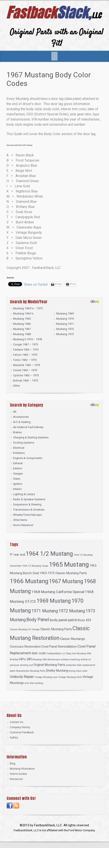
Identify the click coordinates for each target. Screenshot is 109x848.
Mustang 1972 (65, 329)
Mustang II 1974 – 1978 (27, 339)
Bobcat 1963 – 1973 (25, 380)
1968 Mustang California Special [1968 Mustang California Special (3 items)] (58, 592)
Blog (12, 763)
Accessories (21, 416)
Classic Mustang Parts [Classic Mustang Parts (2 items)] (56, 629)
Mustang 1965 (22, 318)
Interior (17, 489)
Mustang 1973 (65, 334)
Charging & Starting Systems (30, 437)
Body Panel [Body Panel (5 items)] (37, 619)
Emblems (19, 453)
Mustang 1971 (65, 323)
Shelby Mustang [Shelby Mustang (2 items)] (57, 671)
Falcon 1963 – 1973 (25, 354)
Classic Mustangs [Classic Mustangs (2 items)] (72, 639)
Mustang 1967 (22, 329)
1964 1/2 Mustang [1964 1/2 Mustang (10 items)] (49, 553)
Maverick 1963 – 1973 (26, 365)
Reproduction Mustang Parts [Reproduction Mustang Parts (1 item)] (30, 671)
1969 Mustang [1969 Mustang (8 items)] (53, 601)
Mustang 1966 (22, 323)
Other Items (20, 520)
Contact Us (16, 722)
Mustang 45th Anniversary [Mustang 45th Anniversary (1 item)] (46, 659)
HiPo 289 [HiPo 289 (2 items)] (25, 659)
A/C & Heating (22, 422)
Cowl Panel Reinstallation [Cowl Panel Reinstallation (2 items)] (59, 646)
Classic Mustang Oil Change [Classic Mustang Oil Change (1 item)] (25, 629)
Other (16, 385)
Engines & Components (27, 458)
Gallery (14, 737)
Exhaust (18, 463)
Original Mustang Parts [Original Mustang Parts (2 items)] (49, 665)
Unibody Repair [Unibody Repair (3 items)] (22, 676)
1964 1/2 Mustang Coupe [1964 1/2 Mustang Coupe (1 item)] (35, 565)
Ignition (17, 483)
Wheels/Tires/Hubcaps (27, 514)
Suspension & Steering (27, 504)
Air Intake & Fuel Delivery (28, 427)
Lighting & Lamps (24, 494)
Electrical (18, 447)
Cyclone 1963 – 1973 (26, 375)
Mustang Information (22, 768)
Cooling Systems (23, 442)
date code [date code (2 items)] (39, 653)
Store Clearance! (23, 525)
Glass (16, 478)
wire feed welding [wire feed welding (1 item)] (33, 683)
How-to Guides (18, 773)
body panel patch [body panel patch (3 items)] (63, 620)
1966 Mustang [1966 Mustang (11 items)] (29, 581)
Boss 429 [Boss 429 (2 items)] (84, 620)
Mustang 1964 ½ (23, 313)
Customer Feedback (22, 732)
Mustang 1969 (65, 313)
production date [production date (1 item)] (74, 665)
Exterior (17, 468)
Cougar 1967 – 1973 (25, 344)
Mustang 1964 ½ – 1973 (28, 308)
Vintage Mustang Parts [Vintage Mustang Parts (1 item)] (70, 677)
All (14, 411)
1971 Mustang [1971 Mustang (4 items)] (45, 611)
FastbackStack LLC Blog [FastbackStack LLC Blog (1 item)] (58, 653)
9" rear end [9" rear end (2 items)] (17, 555)
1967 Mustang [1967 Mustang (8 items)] (66, 581)
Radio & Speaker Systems (29, 499)
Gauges (18, 473)
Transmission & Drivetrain (29, 509)
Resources (16, 779)
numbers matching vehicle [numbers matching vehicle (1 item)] (74, 659)
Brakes (17, 432)
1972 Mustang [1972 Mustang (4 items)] (72, 611)
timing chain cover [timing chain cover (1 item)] (78, 671)
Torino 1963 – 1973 (25, 359)
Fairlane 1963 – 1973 (26, 349)
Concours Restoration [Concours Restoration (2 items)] (25, 646)
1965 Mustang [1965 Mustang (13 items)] (69, 564)
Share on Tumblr (36, 284)
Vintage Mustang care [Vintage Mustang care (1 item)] (46, 677)
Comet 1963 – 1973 (25, 370)
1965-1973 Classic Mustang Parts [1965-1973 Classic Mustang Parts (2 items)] (63, 573)
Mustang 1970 (65, 318)
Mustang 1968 (22, 334)
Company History (20, 727)
